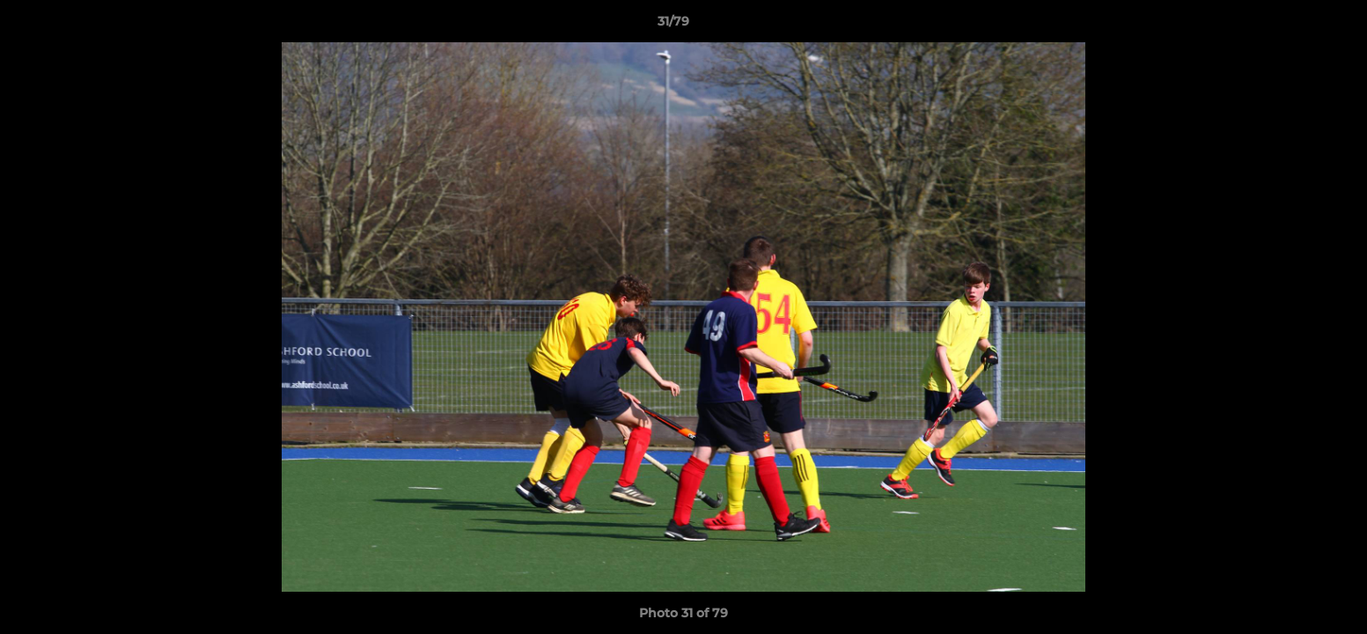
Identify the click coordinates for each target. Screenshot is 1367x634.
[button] (1293, 25)
